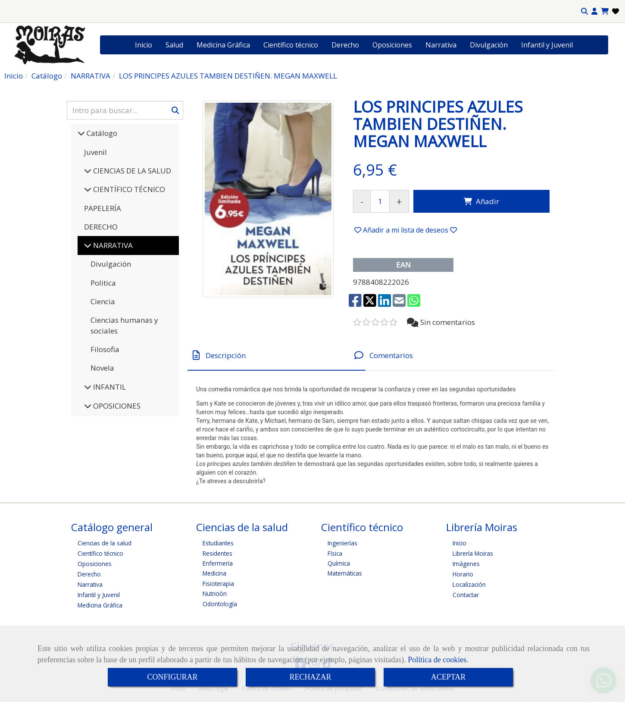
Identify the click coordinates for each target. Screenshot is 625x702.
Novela (102, 368)
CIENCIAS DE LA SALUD (131, 171)
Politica (103, 283)
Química (339, 563)
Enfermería (218, 563)
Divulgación (489, 45)
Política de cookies (437, 659)
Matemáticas (345, 573)
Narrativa (440, 45)
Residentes (217, 553)
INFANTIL (108, 387)
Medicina (214, 573)
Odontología (220, 604)
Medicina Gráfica (223, 45)
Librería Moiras (473, 553)
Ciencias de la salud (104, 543)
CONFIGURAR (172, 677)
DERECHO (101, 227)
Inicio (143, 45)
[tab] (277, 355)
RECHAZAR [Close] (310, 677)
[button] (594, 11)
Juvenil (95, 152)
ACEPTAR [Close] (448, 677)
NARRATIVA (112, 245)
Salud (174, 45)
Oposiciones (392, 45)
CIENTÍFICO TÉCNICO (128, 189)
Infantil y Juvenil (547, 45)
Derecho (345, 45)
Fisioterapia (218, 583)
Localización (469, 584)
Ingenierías (342, 543)
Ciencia (103, 301)
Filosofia (105, 349)
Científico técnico (290, 45)
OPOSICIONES (116, 406)
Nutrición (215, 593)
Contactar (466, 595)
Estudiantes (218, 543)
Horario (463, 574)
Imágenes (466, 564)
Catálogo (101, 133)
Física (335, 553)
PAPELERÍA (102, 208)
